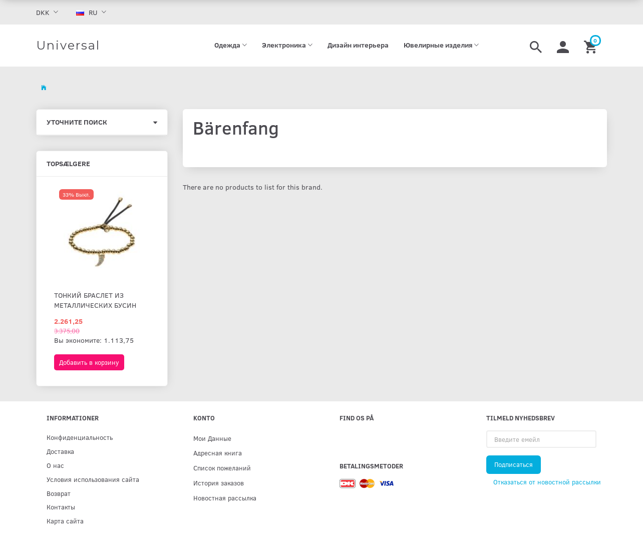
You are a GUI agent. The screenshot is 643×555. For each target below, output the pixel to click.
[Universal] (68, 46)
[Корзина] (591, 46)
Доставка (60, 451)
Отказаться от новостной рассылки (547, 481)
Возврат (59, 493)
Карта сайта (65, 520)
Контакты (61, 506)
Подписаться (513, 464)
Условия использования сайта (93, 479)
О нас (55, 465)
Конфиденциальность (80, 437)
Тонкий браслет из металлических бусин (95, 300)
